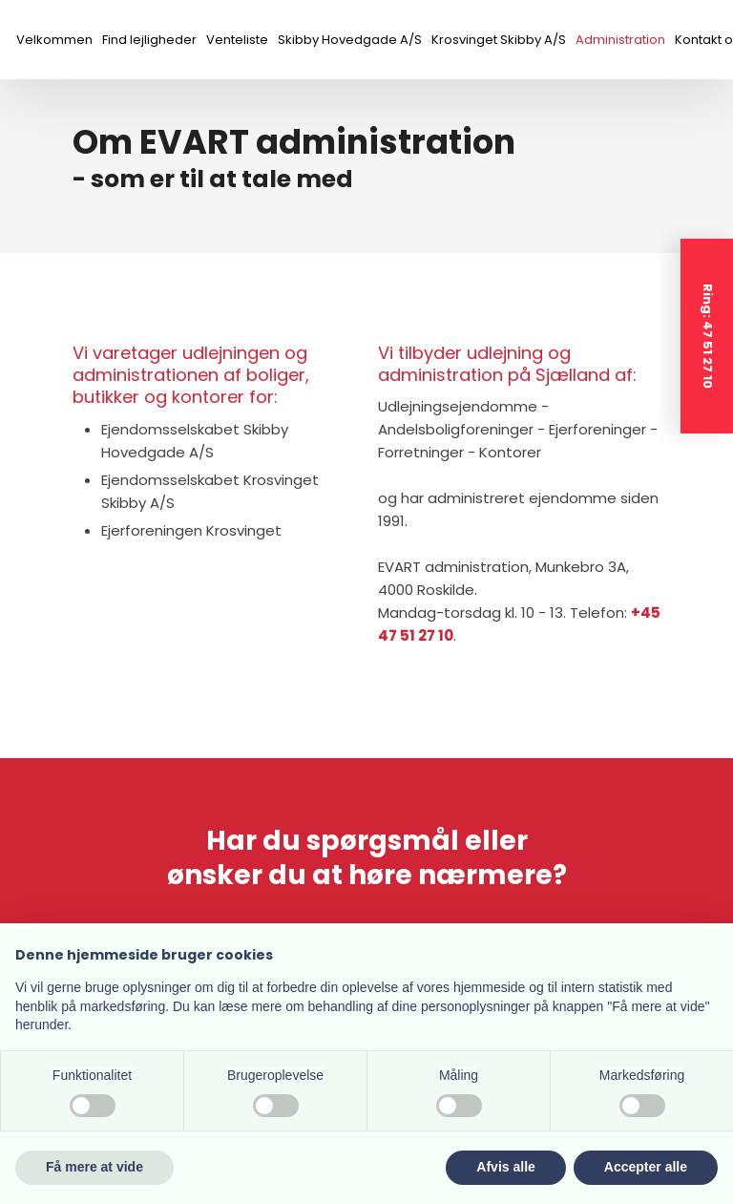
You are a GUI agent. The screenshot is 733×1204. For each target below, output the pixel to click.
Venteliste (237, 40)
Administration (620, 40)
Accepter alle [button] (645, 1166)
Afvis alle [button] (505, 1166)
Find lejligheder (149, 40)
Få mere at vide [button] (94, 1166)
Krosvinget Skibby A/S (498, 40)
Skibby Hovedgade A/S (350, 40)
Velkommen (54, 40)
